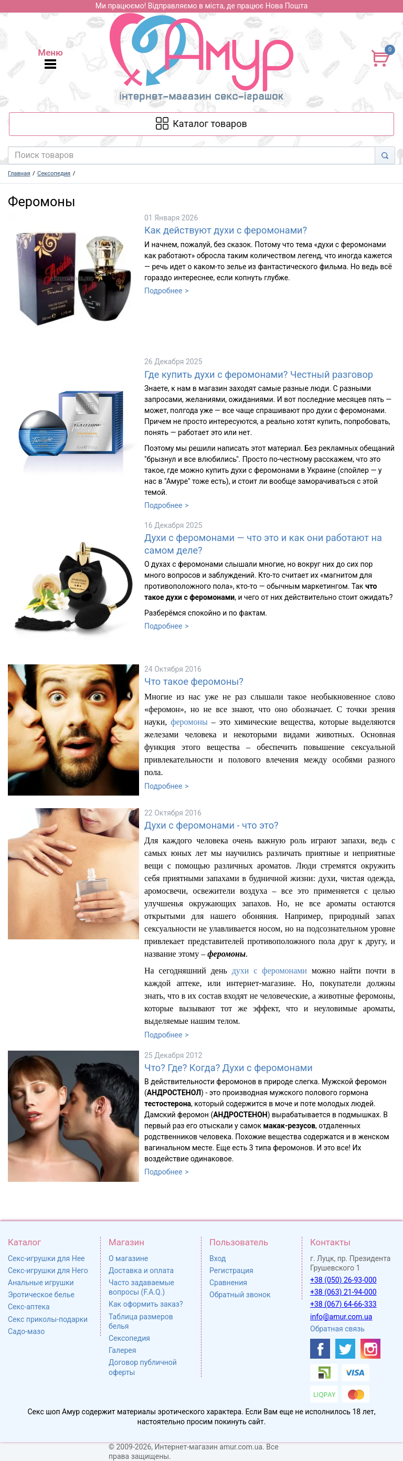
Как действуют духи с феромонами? (225, 230)
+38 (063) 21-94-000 (343, 1292)
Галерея (122, 1350)
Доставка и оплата (141, 1270)
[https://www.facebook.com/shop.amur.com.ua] (320, 1349)
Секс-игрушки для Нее (46, 1258)
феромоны (189, 721)
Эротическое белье (41, 1294)
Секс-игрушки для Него (48, 1270)
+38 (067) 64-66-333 (343, 1304)
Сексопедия (129, 1338)
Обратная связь (337, 1329)
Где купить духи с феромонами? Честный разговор (258, 374)
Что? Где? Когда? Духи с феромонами (228, 1067)
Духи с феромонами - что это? (211, 825)
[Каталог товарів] (201, 124)
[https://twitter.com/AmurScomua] (345, 1349)
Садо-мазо (26, 1331)
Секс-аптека (29, 1307)
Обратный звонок (240, 1294)
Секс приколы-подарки (48, 1319)
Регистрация (231, 1270)
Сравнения (228, 1282)
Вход (217, 1258)
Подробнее (163, 291)
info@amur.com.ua (341, 1316)
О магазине (128, 1258)
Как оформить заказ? (146, 1304)
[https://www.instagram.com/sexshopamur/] (370, 1349)
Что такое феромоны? (193, 681)
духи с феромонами (269, 970)
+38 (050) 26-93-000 (343, 1280)
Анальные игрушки (41, 1282)
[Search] (385, 155)
